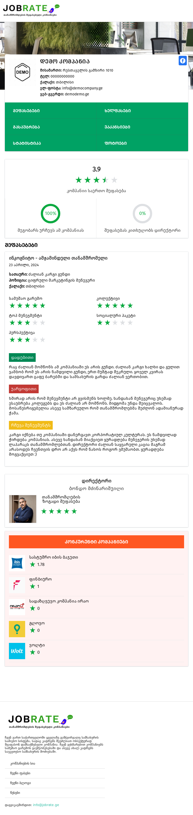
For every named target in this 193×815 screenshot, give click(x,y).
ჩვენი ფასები (20, 773)
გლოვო (37, 623)
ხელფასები (118, 110)
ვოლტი (37, 645)
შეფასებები (26, 110)
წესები (15, 793)
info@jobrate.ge (46, 805)
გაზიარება (183, 60)
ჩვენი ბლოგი (20, 783)
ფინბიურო (40, 579)
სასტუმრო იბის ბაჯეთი (53, 557)
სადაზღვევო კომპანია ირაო (59, 601)
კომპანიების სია (22, 763)
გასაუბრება (26, 127)
